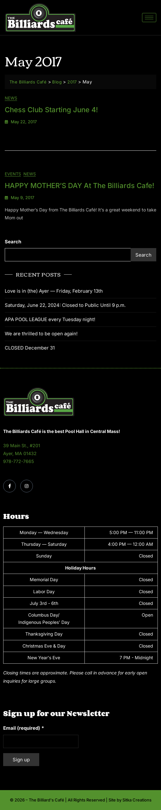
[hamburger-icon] (149, 17)
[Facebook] (9, 486)
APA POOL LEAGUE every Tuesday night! (50, 319)
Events (13, 173)
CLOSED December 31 (30, 348)
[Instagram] (26, 486)
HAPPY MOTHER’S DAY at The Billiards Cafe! (79, 185)
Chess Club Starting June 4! (51, 110)
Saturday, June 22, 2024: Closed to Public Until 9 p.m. (65, 305)
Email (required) (23, 728)
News (11, 97)
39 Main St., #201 (21, 445)
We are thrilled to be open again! (41, 334)
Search (13, 242)
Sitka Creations (137, 799)
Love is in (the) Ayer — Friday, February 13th (54, 291)
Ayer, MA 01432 (20, 453)
